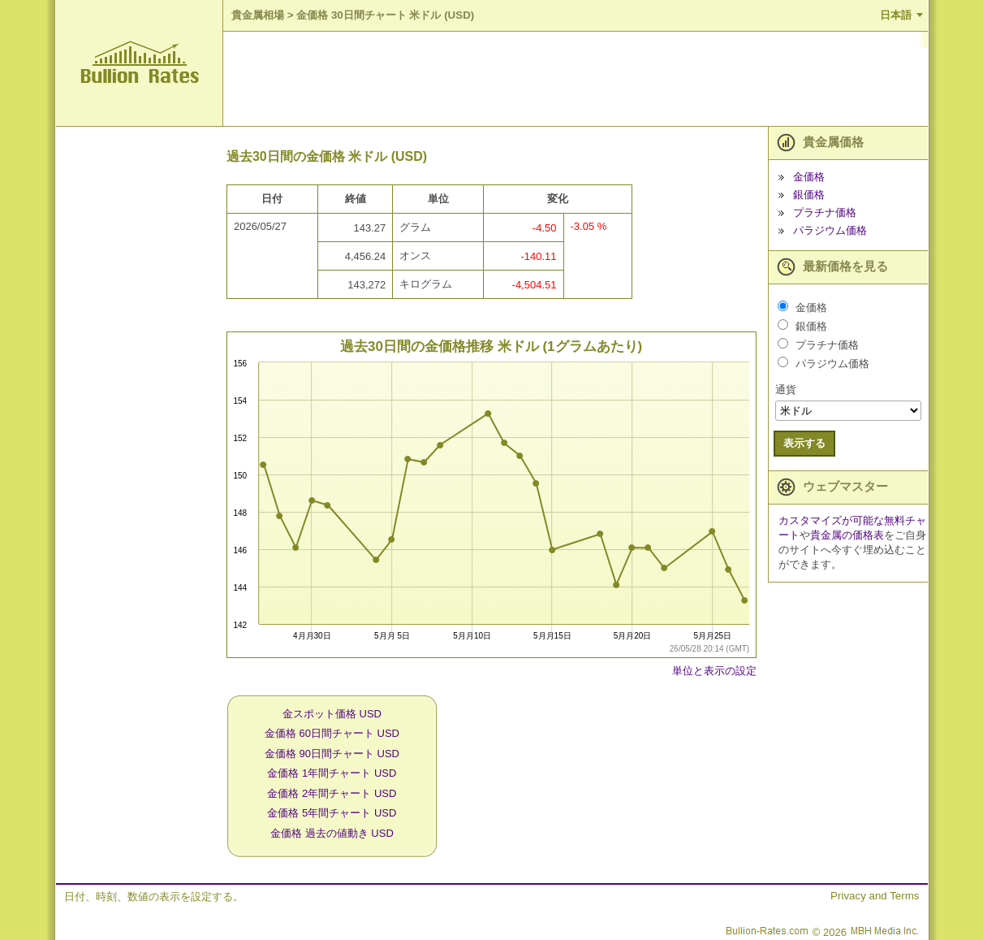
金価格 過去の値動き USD (332, 833)
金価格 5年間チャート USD (331, 813)
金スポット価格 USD (332, 714)
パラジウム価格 (830, 230)
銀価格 (809, 194)
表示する (804, 443)
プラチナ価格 (824, 212)
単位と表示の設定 (714, 671)
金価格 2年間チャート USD (331, 793)
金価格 (809, 177)
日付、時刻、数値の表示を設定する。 (154, 896)
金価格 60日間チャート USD (332, 733)
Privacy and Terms (874, 896)
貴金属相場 (257, 15)
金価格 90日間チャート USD (332, 753)
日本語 (896, 15)
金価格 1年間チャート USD (331, 773)
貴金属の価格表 (847, 535)
